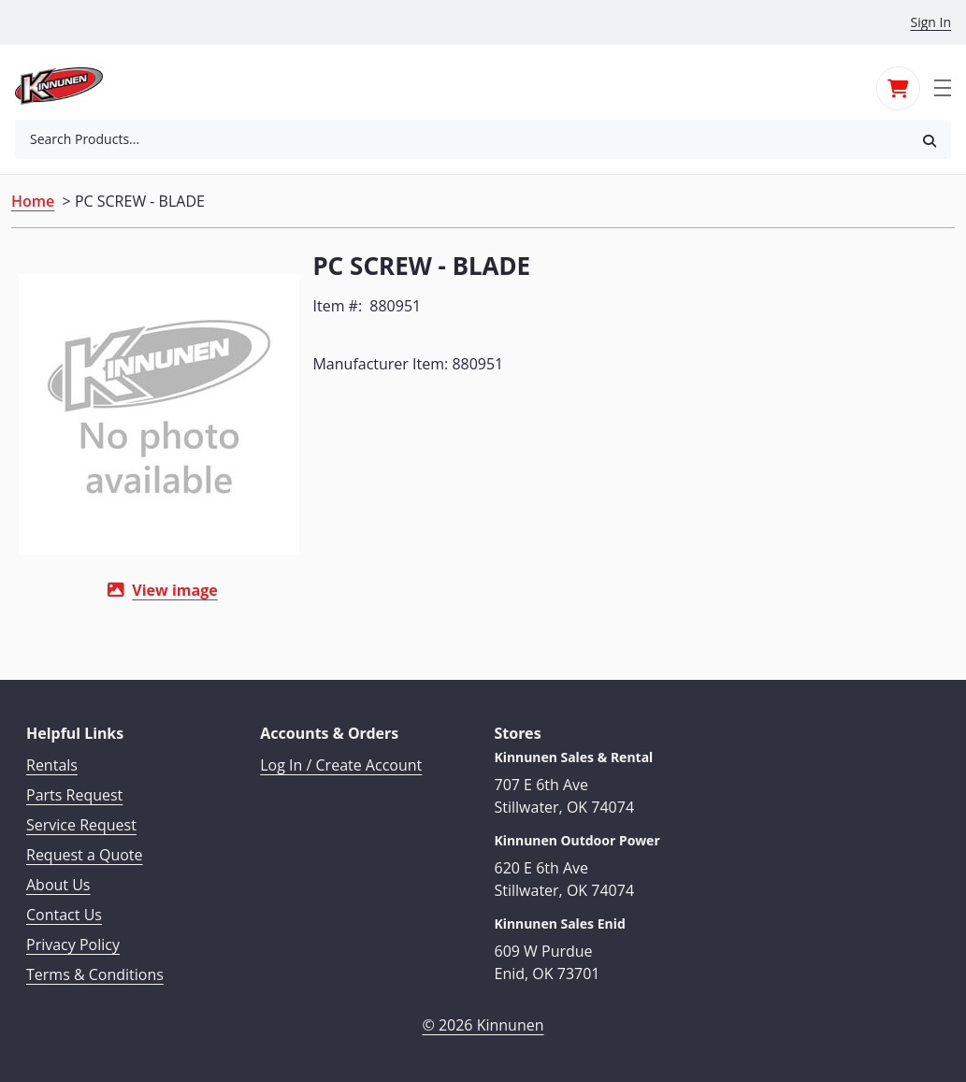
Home (32, 201)
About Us (58, 882)
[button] (929, 140)
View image (174, 590)
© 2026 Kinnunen (482, 1022)
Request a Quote (84, 852)
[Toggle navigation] (942, 86)
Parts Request (74, 792)
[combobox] (461, 139)
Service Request (81, 822)
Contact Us (64, 912)
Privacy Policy (73, 941)
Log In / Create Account (341, 762)
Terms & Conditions (95, 971)
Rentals (52, 762)
